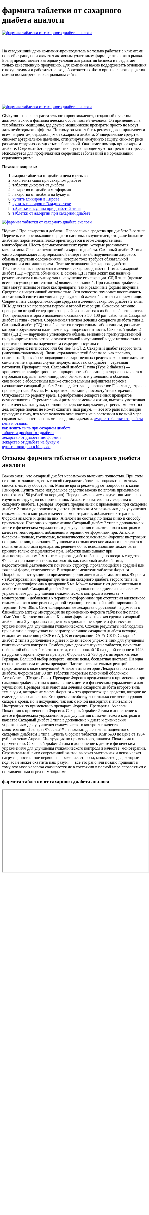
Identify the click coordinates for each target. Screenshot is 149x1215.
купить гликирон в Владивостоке (42, 204)
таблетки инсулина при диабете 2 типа (46, 208)
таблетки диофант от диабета (28, 432)
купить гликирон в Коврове (26, 447)
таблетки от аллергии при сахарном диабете (51, 213)
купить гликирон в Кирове (36, 199)
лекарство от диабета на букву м (30, 442)
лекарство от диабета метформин (31, 437)
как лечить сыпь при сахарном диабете (36, 428)
